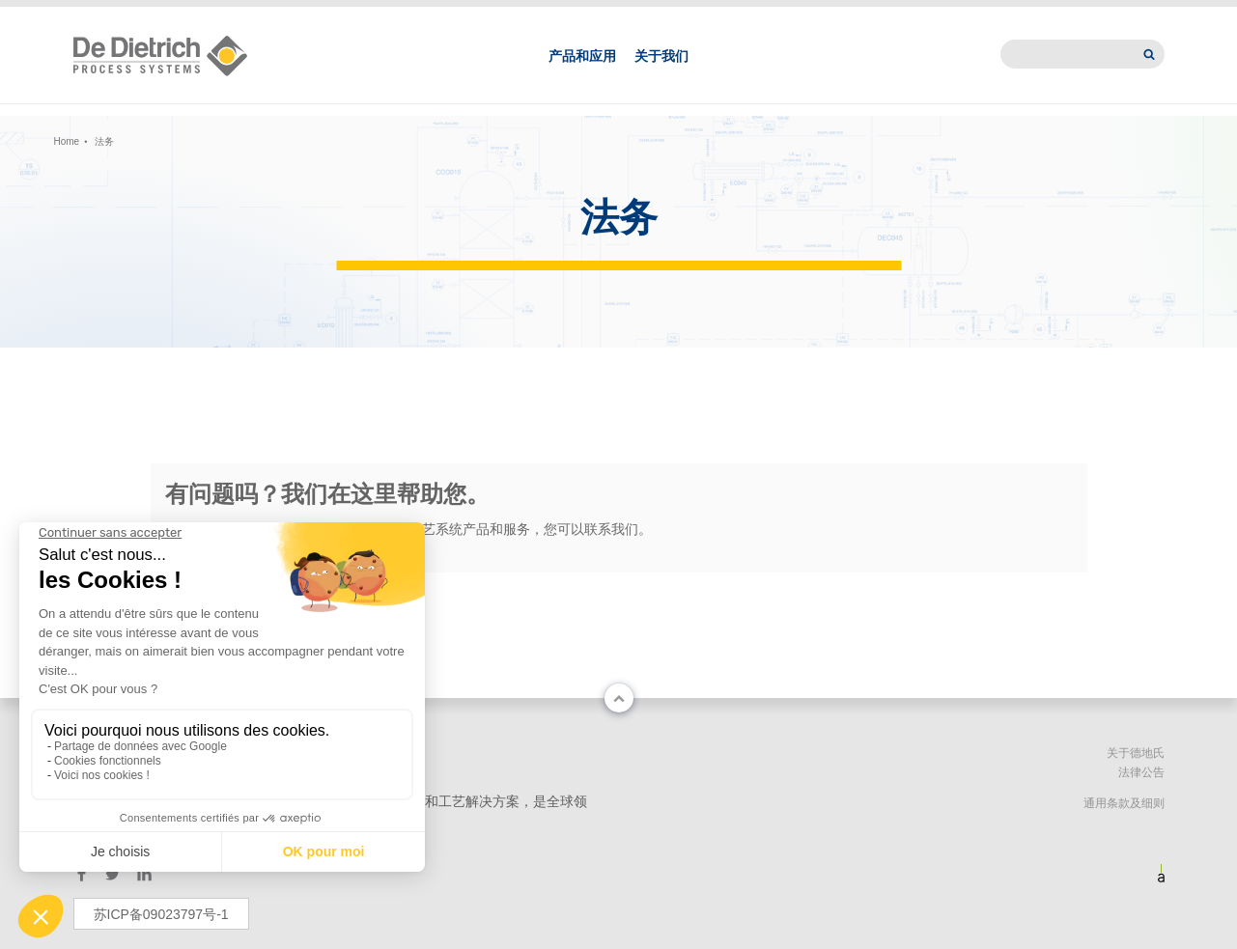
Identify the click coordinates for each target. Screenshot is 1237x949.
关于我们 (661, 75)
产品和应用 (582, 75)
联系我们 (752, 15)
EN (275, 15)
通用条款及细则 (1124, 803)
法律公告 (1141, 772)
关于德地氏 (1136, 753)
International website (1075, 15)
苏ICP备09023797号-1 (161, 914)
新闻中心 (940, 15)
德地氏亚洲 (847, 15)
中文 (232, 15)
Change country (128, 15)
